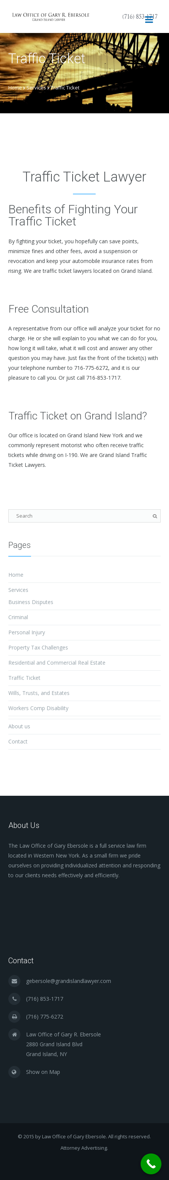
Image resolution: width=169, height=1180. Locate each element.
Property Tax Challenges (38, 647)
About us (19, 726)
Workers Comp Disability (38, 708)
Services (36, 87)
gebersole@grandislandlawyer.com (68, 980)
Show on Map (43, 1071)
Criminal (18, 617)
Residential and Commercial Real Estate (56, 662)
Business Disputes (30, 602)
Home (15, 87)
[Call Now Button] (151, 1163)
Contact (18, 741)
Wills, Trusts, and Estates (39, 692)
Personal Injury (26, 632)
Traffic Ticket (24, 677)
